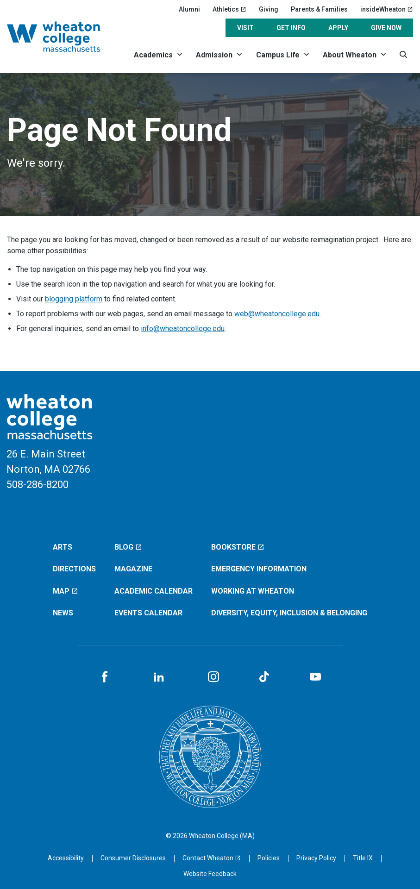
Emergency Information (259, 568)
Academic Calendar (153, 591)
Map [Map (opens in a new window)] (65, 591)
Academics (153, 54)
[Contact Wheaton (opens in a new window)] (211, 858)
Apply (338, 27)
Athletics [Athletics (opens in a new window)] (229, 9)
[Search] (403, 54)
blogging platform (73, 298)
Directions (74, 568)
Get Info (291, 27)
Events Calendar (148, 612)
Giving (268, 9)
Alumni (189, 9)
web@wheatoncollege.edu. (277, 313)
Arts (62, 547)
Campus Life (278, 54)
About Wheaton (349, 54)
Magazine (133, 568)
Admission (214, 54)
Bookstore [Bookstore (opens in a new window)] (237, 547)
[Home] (64, 36)
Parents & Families (319, 9)
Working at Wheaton (252, 591)
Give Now (386, 27)
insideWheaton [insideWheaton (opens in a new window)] (386, 9)
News (63, 612)
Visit (245, 27)
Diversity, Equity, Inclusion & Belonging (289, 612)
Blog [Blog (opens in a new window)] (128, 547)
